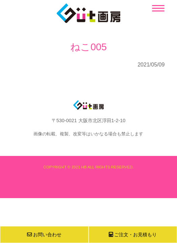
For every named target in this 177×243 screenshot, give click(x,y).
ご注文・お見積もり (133, 234)
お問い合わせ (44, 234)
